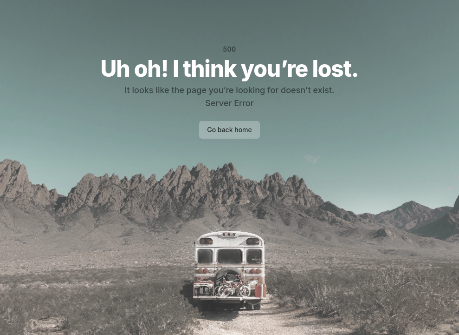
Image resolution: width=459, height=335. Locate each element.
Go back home (229, 130)
